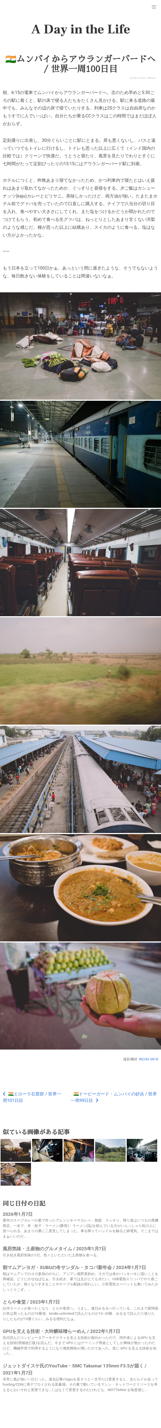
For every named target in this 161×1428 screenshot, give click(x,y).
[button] (154, 7)
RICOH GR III (148, 1059)
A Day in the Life (80, 29)
